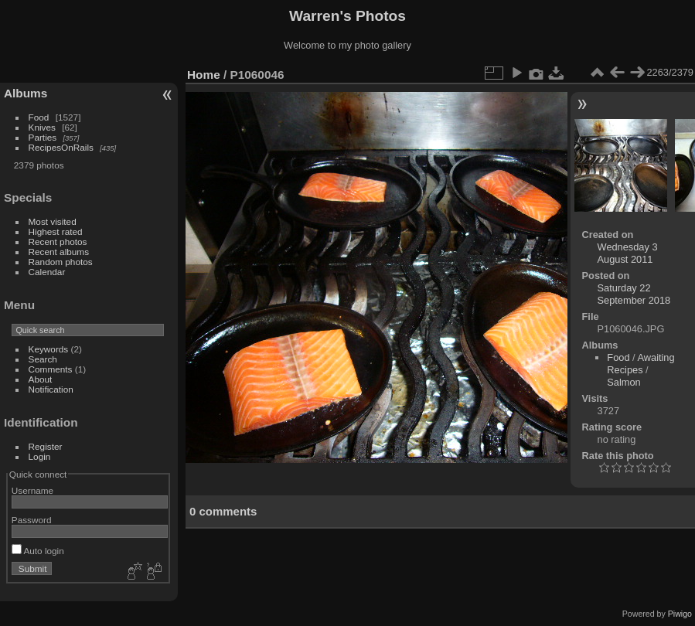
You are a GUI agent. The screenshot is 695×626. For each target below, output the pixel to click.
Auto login (38, 551)
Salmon (623, 382)
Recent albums (59, 252)
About (41, 379)
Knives (42, 127)
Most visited (53, 221)
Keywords (49, 349)
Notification (51, 389)
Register (46, 446)
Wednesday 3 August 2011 (628, 253)
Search (43, 359)
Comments (51, 369)
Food (39, 117)
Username (32, 490)
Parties (43, 137)
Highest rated (56, 231)
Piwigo (680, 613)
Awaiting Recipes (640, 364)
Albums (25, 93)
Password (32, 520)
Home (203, 74)
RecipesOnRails (61, 147)
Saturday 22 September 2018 (634, 294)
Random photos (61, 262)
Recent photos (58, 241)
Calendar (47, 272)
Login (40, 456)
